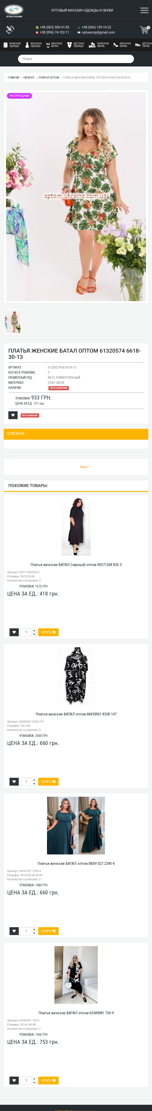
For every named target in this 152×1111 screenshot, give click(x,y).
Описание (16, 433)
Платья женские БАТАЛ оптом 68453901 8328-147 (76, 714)
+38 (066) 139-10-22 (97, 27)
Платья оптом (49, 77)
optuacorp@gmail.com (98, 32)
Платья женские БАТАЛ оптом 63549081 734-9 (76, 1013)
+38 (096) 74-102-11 (55, 32)
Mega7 (84, 467)
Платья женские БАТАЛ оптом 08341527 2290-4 (76, 863)
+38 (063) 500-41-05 (55, 27)
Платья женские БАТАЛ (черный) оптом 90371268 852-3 (76, 564)
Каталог (29, 77)
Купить (48, 632)
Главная (13, 77)
